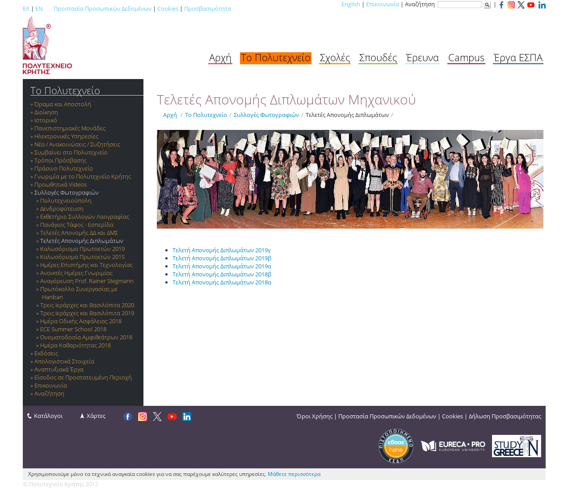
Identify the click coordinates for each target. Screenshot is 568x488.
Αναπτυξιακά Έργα (59, 369)
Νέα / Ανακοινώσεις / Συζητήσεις (77, 144)
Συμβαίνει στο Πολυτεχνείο (71, 152)
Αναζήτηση (49, 393)
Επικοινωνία (382, 4)
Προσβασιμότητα (207, 8)
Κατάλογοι (48, 416)
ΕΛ (26, 8)
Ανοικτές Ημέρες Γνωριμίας (76, 273)
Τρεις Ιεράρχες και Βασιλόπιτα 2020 (87, 305)
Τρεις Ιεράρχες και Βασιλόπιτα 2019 (87, 313)
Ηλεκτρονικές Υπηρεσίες (66, 136)
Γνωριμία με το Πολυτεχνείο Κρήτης (82, 176)
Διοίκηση (46, 112)
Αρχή (220, 57)
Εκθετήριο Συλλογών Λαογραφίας (84, 217)
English (350, 4)
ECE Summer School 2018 (73, 329)
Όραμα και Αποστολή (62, 104)
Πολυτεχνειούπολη (66, 200)
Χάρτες (96, 416)
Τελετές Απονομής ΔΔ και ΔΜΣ (79, 233)
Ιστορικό (45, 120)
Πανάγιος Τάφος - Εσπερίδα (77, 225)
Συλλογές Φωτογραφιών (66, 192)
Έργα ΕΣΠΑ (518, 57)
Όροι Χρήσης (314, 416)
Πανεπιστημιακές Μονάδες (69, 128)
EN (39, 8)
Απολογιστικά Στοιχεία (64, 361)
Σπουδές (378, 57)
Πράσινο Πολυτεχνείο (63, 168)
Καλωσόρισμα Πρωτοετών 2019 (82, 249)
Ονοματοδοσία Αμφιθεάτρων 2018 (86, 337)
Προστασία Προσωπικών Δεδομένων (102, 8)
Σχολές (335, 57)
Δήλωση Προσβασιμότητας (505, 416)
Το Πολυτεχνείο (276, 57)
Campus (466, 57)
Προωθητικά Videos (60, 184)
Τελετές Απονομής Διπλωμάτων (81, 241)
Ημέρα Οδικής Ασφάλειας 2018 (81, 321)
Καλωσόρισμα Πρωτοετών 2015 (82, 257)
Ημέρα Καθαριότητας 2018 (75, 345)
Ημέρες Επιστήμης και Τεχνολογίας (86, 265)
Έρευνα (422, 57)
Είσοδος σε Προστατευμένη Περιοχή (83, 377)
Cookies (167, 8)
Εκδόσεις (46, 353)
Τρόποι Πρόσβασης (60, 160)
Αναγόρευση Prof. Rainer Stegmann (87, 281)
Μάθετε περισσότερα (294, 474)
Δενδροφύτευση (62, 208)
